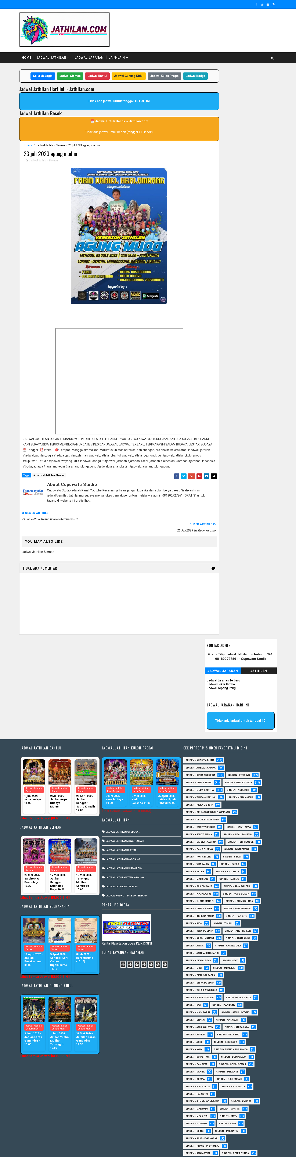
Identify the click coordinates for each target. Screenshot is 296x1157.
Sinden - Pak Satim (230, 1055)
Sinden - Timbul (227, 847)
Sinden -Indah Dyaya (242, 921)
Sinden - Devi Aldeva (202, 884)
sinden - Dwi (197, 929)
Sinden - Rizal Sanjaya (241, 751)
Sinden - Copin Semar (236, 988)
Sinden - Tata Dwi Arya (203, 1099)
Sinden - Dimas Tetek (202, 691)
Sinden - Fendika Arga (203, 699)
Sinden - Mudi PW (200, 1047)
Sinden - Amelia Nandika (204, 677)
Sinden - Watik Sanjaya (203, 921)
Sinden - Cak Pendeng (240, 765)
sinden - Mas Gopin (201, 936)
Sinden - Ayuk (197, 973)
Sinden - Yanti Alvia (243, 743)
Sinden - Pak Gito (240, 840)
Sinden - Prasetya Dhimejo (206, 1069)
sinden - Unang (199, 943)
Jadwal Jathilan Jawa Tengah (130, 750)
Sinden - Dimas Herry (241, 825)
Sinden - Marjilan (235, 795)
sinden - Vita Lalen (231, 780)
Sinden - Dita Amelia (201, 721)
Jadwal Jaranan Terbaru (216, 99)
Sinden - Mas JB (199, 803)
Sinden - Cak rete (200, 988)
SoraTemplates (53, 1149)
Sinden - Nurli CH (242, 706)
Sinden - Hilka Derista (240, 721)
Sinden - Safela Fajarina (204, 758)
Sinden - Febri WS (243, 684)
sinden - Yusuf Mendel (241, 817)
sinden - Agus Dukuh (202, 817)
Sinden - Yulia (228, 1114)
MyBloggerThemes (99, 1149)
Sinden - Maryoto (200, 1032)
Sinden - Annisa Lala (232, 869)
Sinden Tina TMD (199, 1121)
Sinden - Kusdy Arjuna (203, 669)
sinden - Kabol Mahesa (203, 862)
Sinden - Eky (234, 884)
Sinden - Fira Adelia (201, 1010)
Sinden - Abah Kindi (242, 862)
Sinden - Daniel (199, 995)
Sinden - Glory (229, 788)
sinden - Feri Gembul (202, 765)
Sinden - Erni (197, 892)
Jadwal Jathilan (58, 48)
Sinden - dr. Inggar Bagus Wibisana (211, 728)
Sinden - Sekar (198, 780)
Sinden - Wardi (236, 1107)
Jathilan (251, 90)
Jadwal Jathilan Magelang (128, 768)
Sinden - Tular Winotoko (205, 914)
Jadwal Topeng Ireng (214, 107)
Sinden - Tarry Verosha (204, 743)
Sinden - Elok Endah (233, 1003)
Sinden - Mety (232, 1040)
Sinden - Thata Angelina (204, 714)
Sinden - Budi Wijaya (237, 980)
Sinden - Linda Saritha (203, 706)
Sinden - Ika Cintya (201, 795)
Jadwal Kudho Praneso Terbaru (131, 804)
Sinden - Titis (237, 1099)
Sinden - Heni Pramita (203, 832)
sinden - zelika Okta (235, 1129)
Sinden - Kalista (245, 1025)
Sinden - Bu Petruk (201, 980)
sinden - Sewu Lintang (239, 936)
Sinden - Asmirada (229, 966)
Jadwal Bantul (102, 67)
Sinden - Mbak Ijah (228, 892)
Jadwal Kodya (111, 76)
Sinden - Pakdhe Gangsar (205, 1062)
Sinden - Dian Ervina (202, 773)
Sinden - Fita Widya (237, 1010)
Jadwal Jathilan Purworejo (129, 777)
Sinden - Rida (197, 847)
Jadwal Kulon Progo (169, 67)
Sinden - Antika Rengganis (206, 877)
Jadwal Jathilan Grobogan (128, 741)
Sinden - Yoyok (198, 1114)
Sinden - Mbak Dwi (200, 1040)
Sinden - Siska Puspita (203, 906)
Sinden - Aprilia (199, 958)
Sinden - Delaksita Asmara (206, 736)
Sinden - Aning (198, 869)
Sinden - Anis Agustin (203, 951)
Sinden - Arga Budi (232, 958)
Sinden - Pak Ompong (234, 803)
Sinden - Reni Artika (201, 1077)
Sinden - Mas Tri (234, 1032)
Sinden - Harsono (200, 1018)
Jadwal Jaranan (96, 48)
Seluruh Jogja (48, 67)
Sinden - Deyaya (199, 1003)
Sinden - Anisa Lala (241, 951)
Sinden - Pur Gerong (239, 773)
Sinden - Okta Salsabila (204, 899)
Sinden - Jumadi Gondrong (206, 1025)
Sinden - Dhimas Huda (203, 825)
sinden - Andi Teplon (242, 854)
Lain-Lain (124, 48)
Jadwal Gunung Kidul (133, 67)
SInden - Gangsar (231, 943)
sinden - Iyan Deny (227, 929)
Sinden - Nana (231, 1047)
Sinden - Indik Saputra (203, 840)
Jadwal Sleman (75, 67)
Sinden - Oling (198, 1055)
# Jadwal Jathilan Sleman (56, 488)
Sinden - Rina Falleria (202, 810)
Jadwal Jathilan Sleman (57, 145)
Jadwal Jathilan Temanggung (130, 786)
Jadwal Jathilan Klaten (126, 759)
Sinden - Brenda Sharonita (235, 973)
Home (33, 48)
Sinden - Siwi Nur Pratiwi (205, 1092)
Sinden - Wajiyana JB (241, 810)
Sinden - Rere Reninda (239, 1077)
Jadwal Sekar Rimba (214, 103)
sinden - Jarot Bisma (202, 751)
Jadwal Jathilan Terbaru (127, 795)
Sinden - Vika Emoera (202, 1107)
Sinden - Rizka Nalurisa (204, 684)
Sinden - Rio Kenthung (203, 1084)
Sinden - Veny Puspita (203, 854)
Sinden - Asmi (197, 966)
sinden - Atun (230, 1121)
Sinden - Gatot (198, 788)
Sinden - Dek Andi (231, 995)
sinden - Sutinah (200, 1129)
